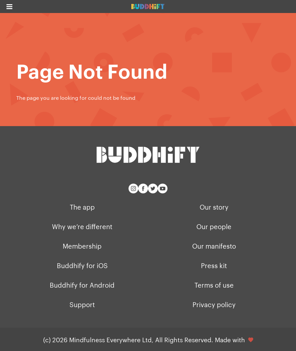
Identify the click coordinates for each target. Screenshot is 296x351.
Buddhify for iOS (82, 265)
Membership (82, 245)
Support (82, 304)
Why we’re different (82, 226)
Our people (213, 226)
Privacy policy (214, 304)
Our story (214, 206)
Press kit (214, 265)
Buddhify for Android (82, 284)
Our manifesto (214, 245)
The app (82, 206)
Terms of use (214, 284)
